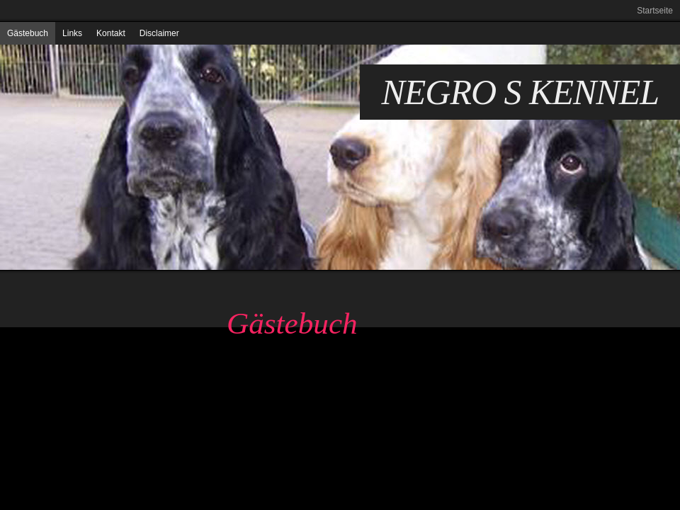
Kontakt (110, 33)
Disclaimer (159, 33)
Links (72, 33)
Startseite (655, 11)
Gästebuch (27, 33)
